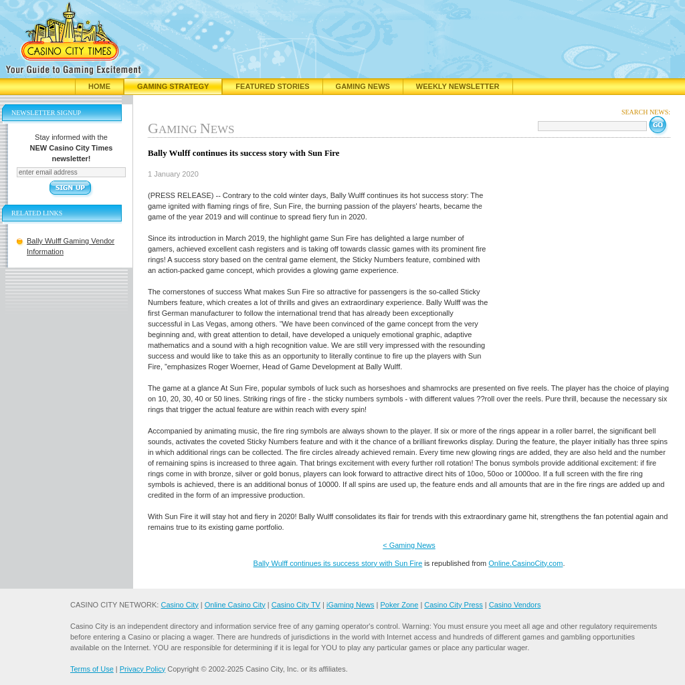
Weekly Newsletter (458, 86)
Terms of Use (92, 669)
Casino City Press (453, 605)
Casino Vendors (515, 605)
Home (99, 86)
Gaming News (363, 86)
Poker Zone (399, 605)
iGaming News (350, 605)
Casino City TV (296, 605)
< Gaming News (409, 545)
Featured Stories (272, 86)
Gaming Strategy (173, 86)
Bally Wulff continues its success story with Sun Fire (338, 563)
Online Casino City (235, 605)
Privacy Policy (142, 669)
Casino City (179, 605)
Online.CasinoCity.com (525, 563)
